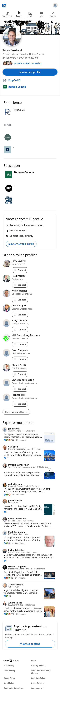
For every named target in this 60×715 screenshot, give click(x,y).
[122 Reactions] (9, 440)
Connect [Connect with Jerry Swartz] (20, 270)
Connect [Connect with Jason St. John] (20, 314)
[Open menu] (55, 38)
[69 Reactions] (8, 578)
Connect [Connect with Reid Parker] (20, 284)
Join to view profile (30, 72)
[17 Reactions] (6, 458)
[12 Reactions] (7, 596)
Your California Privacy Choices (41, 671)
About (33, 660)
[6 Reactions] (6, 560)
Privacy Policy (9, 670)
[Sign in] (55, 5)
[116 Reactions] (9, 614)
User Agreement (38, 665)
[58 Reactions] (8, 543)
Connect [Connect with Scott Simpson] (20, 359)
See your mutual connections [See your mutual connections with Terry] (28, 63)
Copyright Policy (38, 678)
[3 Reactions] (6, 512)
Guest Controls (37, 683)
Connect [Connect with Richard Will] (20, 403)
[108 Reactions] (9, 494)
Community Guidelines (13, 688)
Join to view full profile (21, 243)
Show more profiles (16, 412)
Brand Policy (9, 683)
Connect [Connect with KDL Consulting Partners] (20, 344)
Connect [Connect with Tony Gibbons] (20, 329)
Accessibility (9, 665)
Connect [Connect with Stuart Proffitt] (20, 374)
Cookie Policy (9, 678)
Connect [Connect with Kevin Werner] (20, 299)
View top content (30, 643)
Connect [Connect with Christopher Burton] (20, 389)
